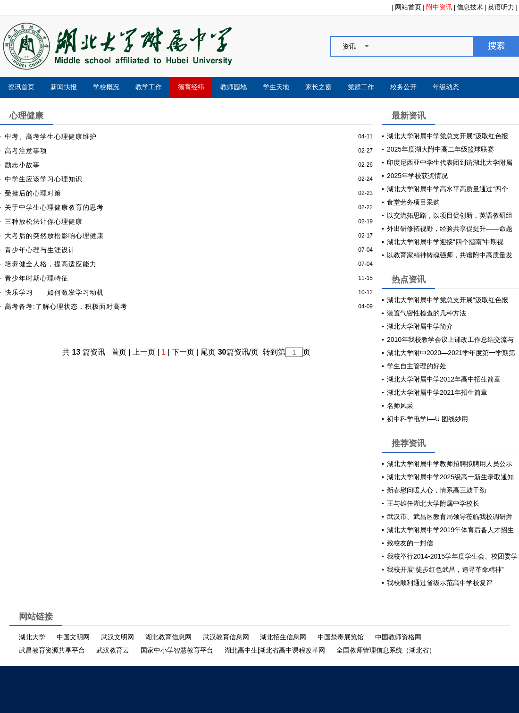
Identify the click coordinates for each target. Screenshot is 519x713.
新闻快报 (63, 87)
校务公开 (403, 87)
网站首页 (408, 7)
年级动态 (446, 87)
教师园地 (233, 87)
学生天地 (276, 87)
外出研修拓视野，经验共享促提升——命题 (449, 228)
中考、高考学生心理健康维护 (51, 136)
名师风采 (400, 405)
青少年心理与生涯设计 (40, 250)
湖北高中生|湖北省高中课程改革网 (275, 650)
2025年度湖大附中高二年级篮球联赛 (440, 149)
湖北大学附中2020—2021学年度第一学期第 (451, 352)
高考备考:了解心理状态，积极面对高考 (66, 306)
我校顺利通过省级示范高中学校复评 (440, 582)
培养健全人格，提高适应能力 (51, 264)
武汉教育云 (112, 650)
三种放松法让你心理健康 (44, 221)
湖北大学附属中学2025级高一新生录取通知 (450, 477)
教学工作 (148, 87)
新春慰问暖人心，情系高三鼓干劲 (436, 490)
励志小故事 (22, 165)
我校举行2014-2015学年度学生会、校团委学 (452, 556)
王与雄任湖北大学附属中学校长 (433, 503)
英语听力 (501, 7)
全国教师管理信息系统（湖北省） (385, 650)
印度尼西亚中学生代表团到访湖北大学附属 (449, 162)
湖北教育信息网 (168, 637)
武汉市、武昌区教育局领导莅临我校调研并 (449, 516)
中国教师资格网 (398, 637)
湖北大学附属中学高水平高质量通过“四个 (447, 189)
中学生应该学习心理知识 (44, 179)
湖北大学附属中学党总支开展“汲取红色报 (447, 136)
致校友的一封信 (410, 543)
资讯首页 (21, 87)
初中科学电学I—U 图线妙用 (427, 419)
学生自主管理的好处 (416, 366)
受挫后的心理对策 (33, 193)
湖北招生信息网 (283, 637)
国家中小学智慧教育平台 (177, 650)
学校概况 (106, 87)
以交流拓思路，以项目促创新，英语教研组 (449, 215)
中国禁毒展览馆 (341, 637)
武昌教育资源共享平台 (52, 650)
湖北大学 (32, 637)
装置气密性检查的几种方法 (426, 313)
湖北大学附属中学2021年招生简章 (437, 392)
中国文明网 (73, 637)
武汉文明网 (117, 637)
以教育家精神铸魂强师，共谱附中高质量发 (449, 255)
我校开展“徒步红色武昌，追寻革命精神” (445, 569)
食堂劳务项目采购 (413, 202)
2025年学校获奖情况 (417, 175)
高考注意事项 (26, 150)
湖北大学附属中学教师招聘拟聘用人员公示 (449, 463)
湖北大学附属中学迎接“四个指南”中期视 (445, 242)
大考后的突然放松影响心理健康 (54, 235)
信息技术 (470, 7)
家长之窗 (318, 87)
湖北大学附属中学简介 (420, 326)
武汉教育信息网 (226, 637)
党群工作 (361, 87)
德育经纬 (191, 87)
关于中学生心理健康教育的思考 (54, 207)
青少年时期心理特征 (36, 278)
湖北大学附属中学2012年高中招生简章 (444, 379)
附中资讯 (439, 7)
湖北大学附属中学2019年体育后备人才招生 (450, 530)
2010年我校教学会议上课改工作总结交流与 (450, 339)
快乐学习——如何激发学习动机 (54, 292)
